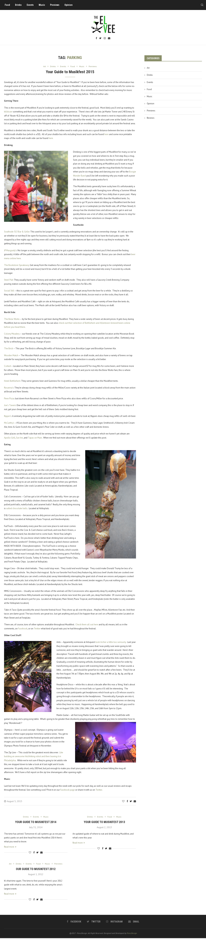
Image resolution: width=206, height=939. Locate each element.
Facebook (22, 628)
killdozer (8, 112)
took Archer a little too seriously (110, 642)
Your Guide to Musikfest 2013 (104, 822)
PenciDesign (132, 934)
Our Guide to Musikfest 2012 (35, 870)
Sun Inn (19, 437)
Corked (7, 366)
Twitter (37, 628)
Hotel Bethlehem (12, 381)
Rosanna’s (9, 388)
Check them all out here (86, 624)
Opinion (70, 5)
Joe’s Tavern (10, 405)
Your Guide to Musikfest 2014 (35, 822)
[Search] (201, 5)
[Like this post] (123, 801)
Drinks (19, 5)
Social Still (9, 291)
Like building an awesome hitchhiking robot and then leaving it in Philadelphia (33, 756)
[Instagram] (105, 38)
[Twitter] (100, 38)
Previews (56, 5)
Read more (10, 847)
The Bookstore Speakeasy (16, 265)
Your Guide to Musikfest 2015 (70, 72)
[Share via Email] (135, 801)
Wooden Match (11, 355)
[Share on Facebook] (127, 801)
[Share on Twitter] (131, 801)
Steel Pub (8, 280)
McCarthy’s (9, 423)
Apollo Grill (9, 437)
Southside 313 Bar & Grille (16, 232)
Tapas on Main (35, 437)
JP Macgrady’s (10, 250)
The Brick (8, 348)
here (106, 134)
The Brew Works (12, 319)
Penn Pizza (9, 398)
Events (31, 5)
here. (51, 138)
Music (43, 5)
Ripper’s (7, 416)
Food (8, 5)
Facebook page (67, 790)
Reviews (150, 117)
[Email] (109, 38)
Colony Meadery (12, 334)
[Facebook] (96, 38)
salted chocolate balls (16, 508)
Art (148, 67)
